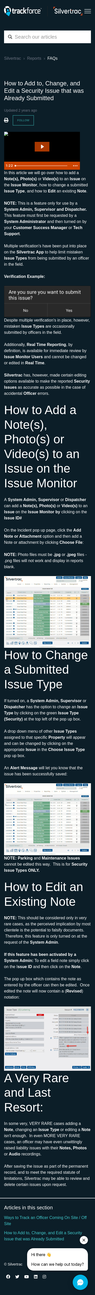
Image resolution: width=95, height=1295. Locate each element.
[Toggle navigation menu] (87, 11)
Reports (34, 58)
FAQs (52, 58)
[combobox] (47, 37)
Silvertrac (12, 58)
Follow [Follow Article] (23, 120)
